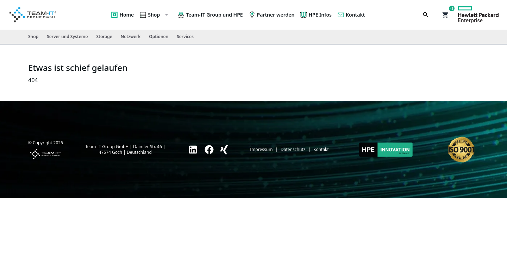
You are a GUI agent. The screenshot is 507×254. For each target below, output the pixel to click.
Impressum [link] (261, 149)
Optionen (158, 37)
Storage (104, 37)
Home (122, 14)
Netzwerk (130, 37)
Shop (154, 14)
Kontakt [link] (321, 149)
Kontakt (351, 14)
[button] (445, 15)
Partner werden (272, 14)
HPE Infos (316, 14)
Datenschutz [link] (293, 149)
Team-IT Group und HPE (210, 14)
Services (185, 37)
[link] (193, 149)
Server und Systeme (67, 37)
